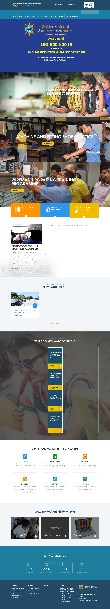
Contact (68, 16)
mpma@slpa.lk (59, 4)
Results (61, 16)
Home (14, 16)
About (20, 16)
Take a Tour (62, 143)
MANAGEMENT (14, 597)
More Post (55, 323)
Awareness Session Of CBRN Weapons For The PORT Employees (25, 312)
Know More (50, 100)
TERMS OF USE (82, 600)
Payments (53, 16)
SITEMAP (95, 600)
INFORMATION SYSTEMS (16, 595)
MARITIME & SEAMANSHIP (33, 588)
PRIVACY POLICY (88, 600)
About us (46, 588)
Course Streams (30, 16)
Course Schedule (43, 16)
